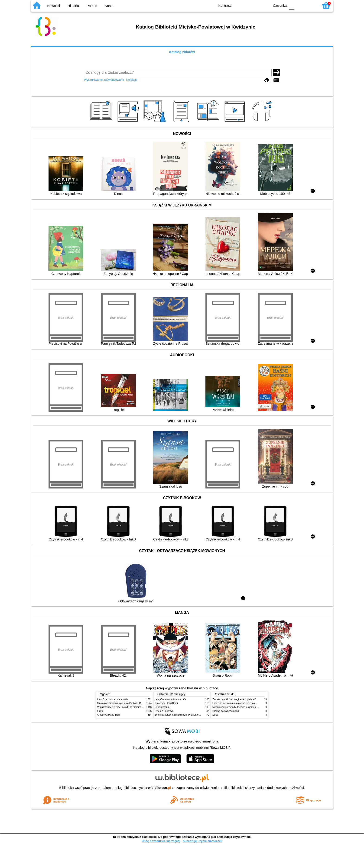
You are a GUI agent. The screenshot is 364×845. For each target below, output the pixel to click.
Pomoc (92, 6)
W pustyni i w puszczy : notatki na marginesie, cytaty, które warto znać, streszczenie (140, 707)
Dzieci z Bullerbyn (164, 711)
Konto (109, 6)
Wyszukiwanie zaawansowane (104, 79)
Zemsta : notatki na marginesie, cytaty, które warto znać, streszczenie (191, 714)
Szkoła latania (162, 707)
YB (255, 5)
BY (265, 5)
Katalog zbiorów (182, 52)
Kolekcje (131, 79)
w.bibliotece (159, 788)
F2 (310, 5)
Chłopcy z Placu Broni (108, 714)
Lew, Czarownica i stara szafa (112, 699)
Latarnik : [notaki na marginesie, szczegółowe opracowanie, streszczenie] (250, 703)
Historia (73, 6)
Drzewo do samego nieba (225, 711)
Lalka (100, 711)
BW (246, 5)
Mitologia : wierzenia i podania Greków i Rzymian (122, 703)
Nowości (53, 6)
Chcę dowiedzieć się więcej (161, 841)
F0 (291, 5)
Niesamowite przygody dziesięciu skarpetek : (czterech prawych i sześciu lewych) (254, 707)
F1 (299, 5)
